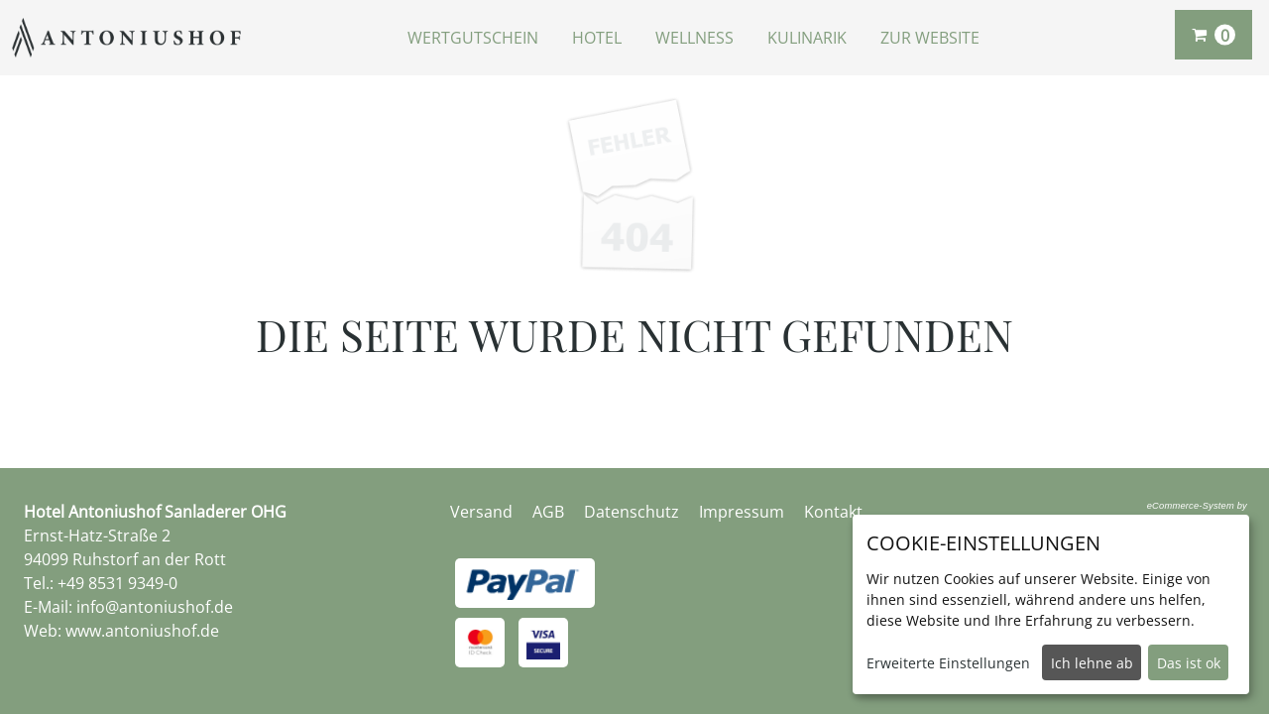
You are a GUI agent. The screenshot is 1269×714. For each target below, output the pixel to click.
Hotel (597, 38)
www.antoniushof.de (142, 631)
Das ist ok (1188, 663)
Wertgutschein (472, 38)
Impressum (741, 512)
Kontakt (833, 512)
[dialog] (1051, 604)
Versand (481, 512)
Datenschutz (631, 512)
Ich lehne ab (1092, 663)
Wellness (694, 38)
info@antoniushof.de (154, 607)
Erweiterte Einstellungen (948, 663)
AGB (548, 512)
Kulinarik (807, 38)
